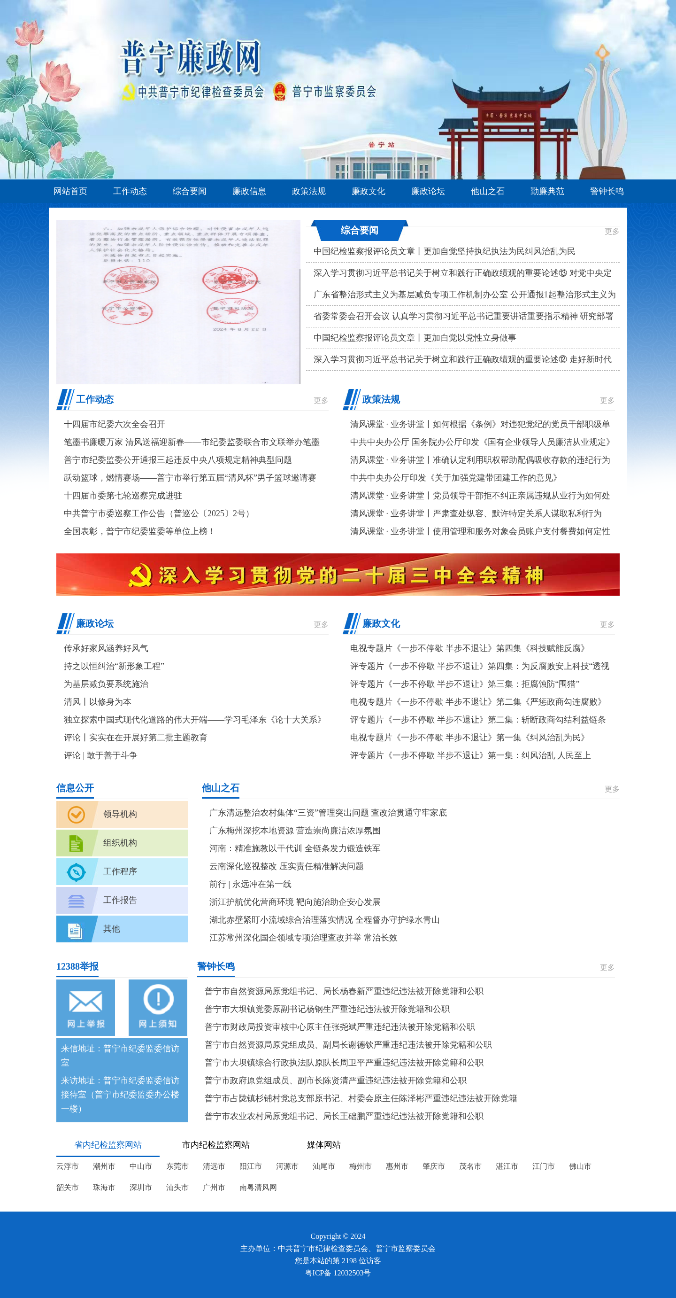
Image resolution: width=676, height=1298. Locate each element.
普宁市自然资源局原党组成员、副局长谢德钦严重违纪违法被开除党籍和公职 (348, 1044)
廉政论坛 (428, 191)
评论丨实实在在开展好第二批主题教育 (135, 737)
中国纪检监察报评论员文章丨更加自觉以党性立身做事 (415, 337)
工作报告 (120, 900)
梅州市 (360, 1166)
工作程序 (120, 871)
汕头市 (177, 1187)
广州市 (214, 1187)
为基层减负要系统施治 (106, 684)
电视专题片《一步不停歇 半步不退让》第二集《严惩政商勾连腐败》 (478, 702)
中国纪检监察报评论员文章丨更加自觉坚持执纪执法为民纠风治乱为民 (445, 251)
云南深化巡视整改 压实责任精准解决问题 (286, 866)
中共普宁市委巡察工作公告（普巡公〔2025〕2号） (159, 513)
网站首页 (70, 191)
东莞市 (177, 1166)
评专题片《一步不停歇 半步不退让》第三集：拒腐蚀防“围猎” (464, 684)
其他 (111, 928)
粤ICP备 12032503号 (338, 1273)
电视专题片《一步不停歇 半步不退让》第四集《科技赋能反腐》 (469, 648)
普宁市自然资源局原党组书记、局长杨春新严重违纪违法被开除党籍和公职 (344, 991)
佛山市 (580, 1166)
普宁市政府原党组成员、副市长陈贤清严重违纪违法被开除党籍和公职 (336, 1080)
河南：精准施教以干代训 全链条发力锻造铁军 (295, 848)
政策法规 (309, 191)
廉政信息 (249, 191)
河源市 (287, 1166)
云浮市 (67, 1166)
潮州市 (104, 1166)
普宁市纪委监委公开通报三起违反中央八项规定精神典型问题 (178, 460)
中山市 (141, 1166)
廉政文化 (368, 191)
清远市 (214, 1166)
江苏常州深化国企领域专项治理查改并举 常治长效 (303, 937)
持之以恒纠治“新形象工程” (114, 666)
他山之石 (488, 191)
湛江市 (507, 1166)
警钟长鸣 (607, 191)
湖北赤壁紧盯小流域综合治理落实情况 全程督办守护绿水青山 (324, 920)
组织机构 (120, 842)
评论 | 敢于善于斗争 (101, 755)
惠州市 (397, 1166)
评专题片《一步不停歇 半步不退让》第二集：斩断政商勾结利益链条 (478, 719)
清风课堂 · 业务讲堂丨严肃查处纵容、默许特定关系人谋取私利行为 (476, 513)
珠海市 (104, 1187)
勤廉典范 (547, 191)
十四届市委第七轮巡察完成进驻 (123, 495)
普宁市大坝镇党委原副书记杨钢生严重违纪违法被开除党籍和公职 (327, 1009)
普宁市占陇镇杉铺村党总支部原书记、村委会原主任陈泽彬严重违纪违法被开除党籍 (361, 1098)
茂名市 (470, 1166)
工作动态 (130, 191)
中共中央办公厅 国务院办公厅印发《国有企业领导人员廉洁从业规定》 (482, 442)
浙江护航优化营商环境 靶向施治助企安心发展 (295, 902)
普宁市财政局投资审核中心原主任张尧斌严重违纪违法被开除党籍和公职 (340, 1027)
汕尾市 (324, 1166)
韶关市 (67, 1187)
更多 (612, 231)
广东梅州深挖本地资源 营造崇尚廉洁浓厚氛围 (295, 830)
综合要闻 (190, 191)
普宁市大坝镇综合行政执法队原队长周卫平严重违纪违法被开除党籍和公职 (344, 1062)
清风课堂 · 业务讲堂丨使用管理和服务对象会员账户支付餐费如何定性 (480, 531)
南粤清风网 (258, 1187)
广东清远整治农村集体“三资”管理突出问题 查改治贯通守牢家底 (328, 812)
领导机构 (120, 814)
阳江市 (250, 1166)
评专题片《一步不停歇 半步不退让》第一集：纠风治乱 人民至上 (470, 755)
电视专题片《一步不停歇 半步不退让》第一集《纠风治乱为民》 (469, 737)
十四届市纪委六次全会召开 (114, 424)
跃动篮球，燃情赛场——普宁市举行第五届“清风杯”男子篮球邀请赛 (190, 477)
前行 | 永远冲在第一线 (250, 884)
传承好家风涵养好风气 (106, 648)
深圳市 (141, 1187)
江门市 (543, 1166)
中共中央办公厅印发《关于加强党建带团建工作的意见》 (455, 477)
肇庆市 (433, 1166)
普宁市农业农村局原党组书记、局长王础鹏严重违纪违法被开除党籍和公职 (344, 1116)
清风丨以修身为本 (97, 702)
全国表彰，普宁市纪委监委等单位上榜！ (140, 531)
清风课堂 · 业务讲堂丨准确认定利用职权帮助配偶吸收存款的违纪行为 (480, 460)
